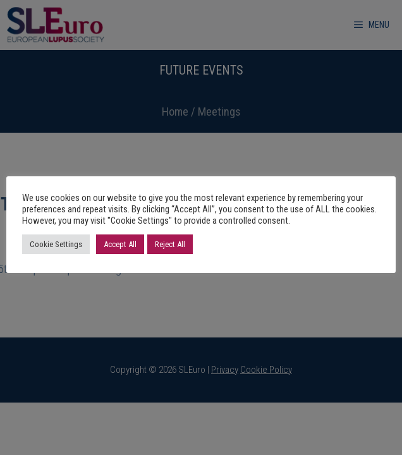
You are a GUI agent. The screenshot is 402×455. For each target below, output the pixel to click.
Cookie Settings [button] (56, 244)
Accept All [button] (120, 244)
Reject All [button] (170, 244)
